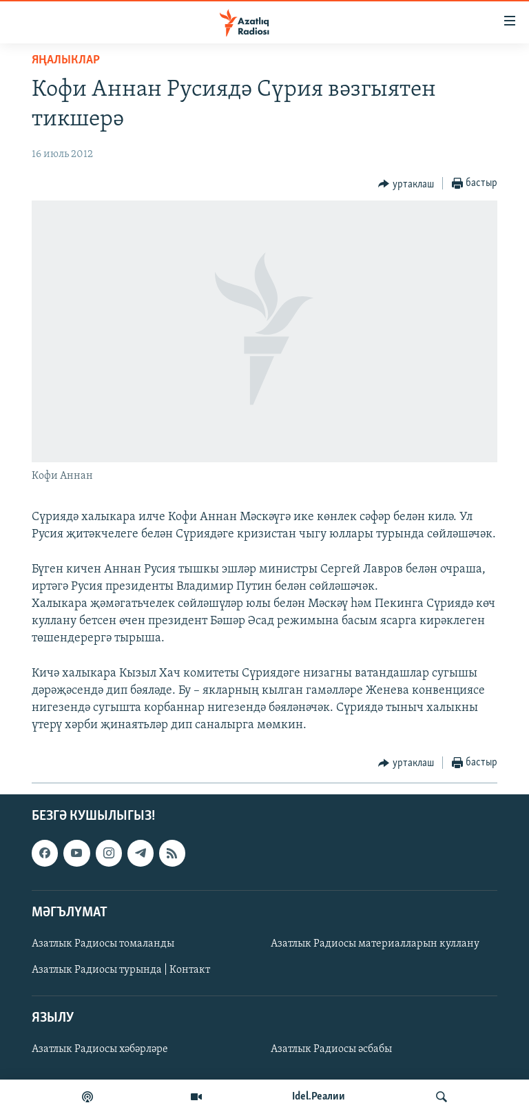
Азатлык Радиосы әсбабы (331, 1049)
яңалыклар (66, 60)
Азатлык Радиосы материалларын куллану (375, 943)
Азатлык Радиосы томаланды (103, 943)
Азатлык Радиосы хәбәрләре (100, 1049)
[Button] (406, 184)
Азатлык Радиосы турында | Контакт (121, 970)
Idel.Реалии (318, 1096)
